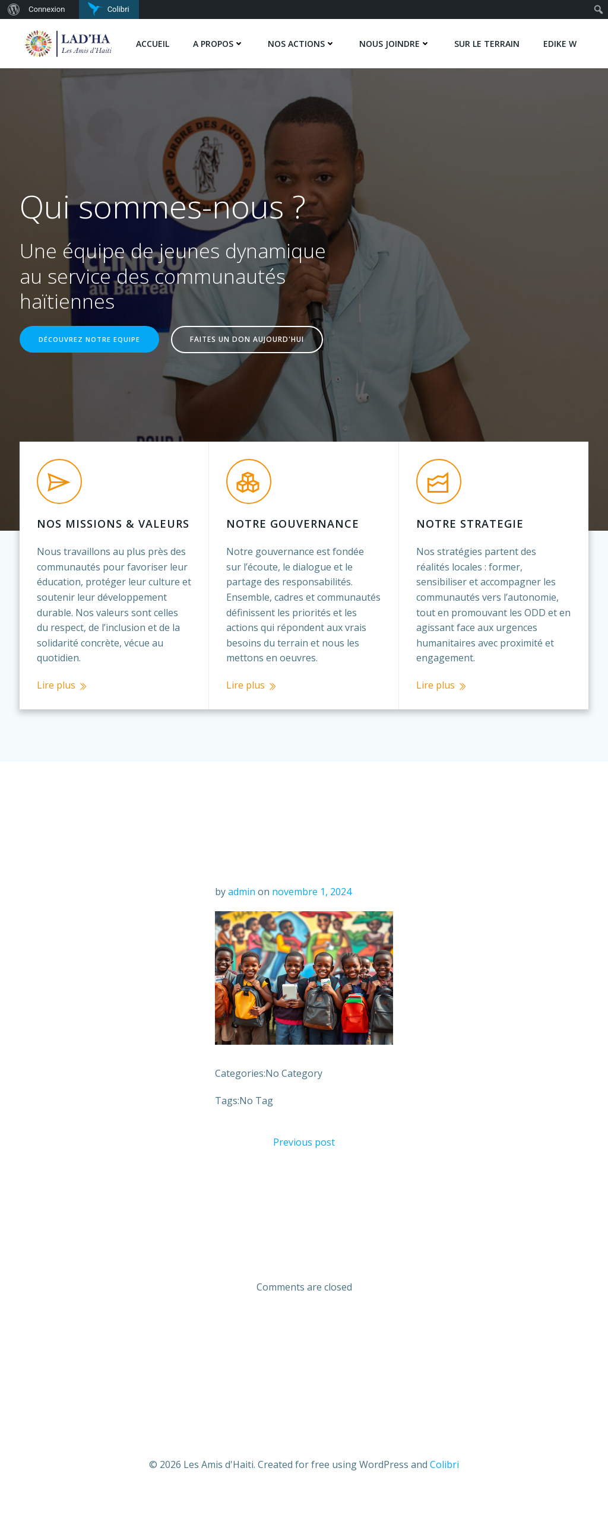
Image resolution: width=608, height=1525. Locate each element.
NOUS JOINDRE (395, 43)
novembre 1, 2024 (312, 911)
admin (241, 911)
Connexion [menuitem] (46, 9)
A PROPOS (219, 43)
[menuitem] (12, 9)
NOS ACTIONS (302, 43)
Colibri (444, 1490)
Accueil (153, 43)
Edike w (560, 43)
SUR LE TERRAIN (487, 43)
